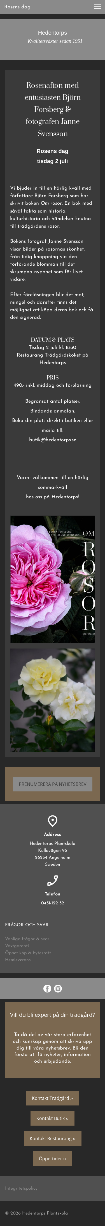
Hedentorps (52, 33)
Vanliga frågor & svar (27, 939)
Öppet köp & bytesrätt (28, 953)
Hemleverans (18, 960)
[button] (97, 6)
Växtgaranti (17, 946)
